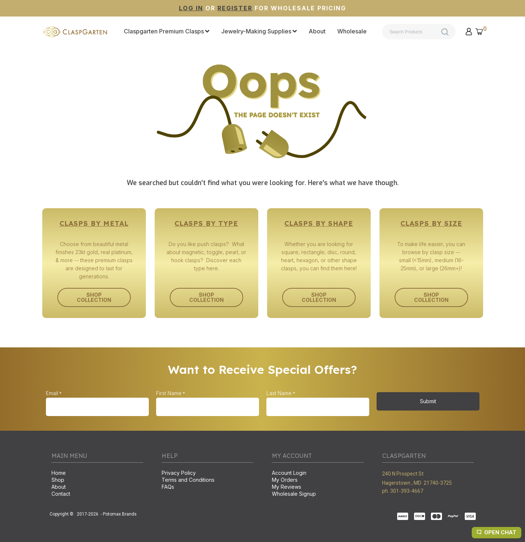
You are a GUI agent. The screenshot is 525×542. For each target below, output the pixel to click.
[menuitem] (166, 31)
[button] (468, 31)
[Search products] (419, 31)
